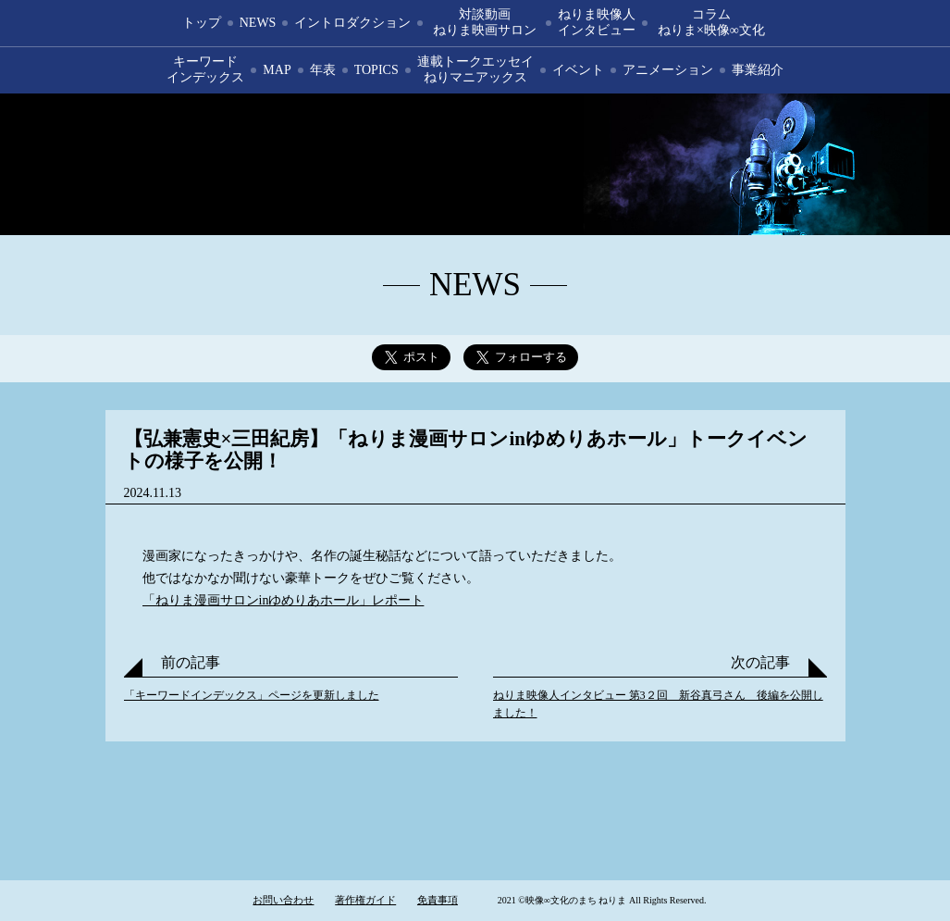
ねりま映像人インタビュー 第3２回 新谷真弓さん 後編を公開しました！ (658, 704)
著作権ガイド (365, 899)
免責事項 (437, 899)
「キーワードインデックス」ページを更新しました (251, 695)
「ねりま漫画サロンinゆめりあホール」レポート (283, 600)
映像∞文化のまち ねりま (475, 164)
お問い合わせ (283, 899)
